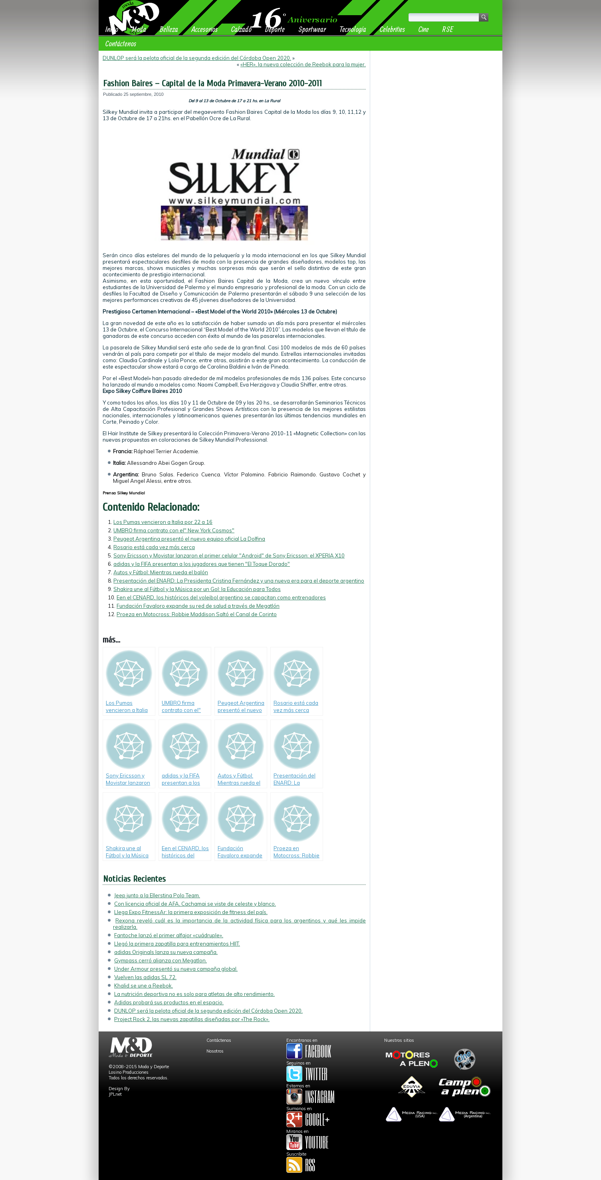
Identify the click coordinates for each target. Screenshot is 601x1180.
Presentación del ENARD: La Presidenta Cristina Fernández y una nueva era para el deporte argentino (238, 580)
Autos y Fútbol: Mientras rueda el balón (160, 572)
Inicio (111, 29)
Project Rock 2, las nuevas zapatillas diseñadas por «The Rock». (192, 1019)
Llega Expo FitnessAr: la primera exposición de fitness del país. (191, 912)
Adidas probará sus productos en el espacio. (169, 1002)
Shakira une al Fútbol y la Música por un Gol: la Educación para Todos (197, 589)
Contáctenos (120, 43)
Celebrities (392, 29)
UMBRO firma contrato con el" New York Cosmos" (173, 530)
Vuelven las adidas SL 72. (145, 977)
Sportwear (312, 29)
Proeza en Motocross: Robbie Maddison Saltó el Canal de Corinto (197, 614)
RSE (447, 29)
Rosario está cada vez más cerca (154, 547)
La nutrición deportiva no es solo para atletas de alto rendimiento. (194, 994)
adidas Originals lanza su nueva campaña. (166, 952)
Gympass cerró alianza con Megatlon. (160, 960)
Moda (139, 29)
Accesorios (205, 29)
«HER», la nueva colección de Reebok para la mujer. (303, 64)
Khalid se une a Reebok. (143, 985)
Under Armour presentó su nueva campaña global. (176, 969)
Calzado (241, 29)
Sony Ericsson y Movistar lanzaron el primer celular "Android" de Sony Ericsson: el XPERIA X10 (229, 555)
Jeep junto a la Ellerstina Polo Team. (157, 895)
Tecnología (352, 29)
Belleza (169, 29)
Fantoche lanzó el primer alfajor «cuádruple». (168, 935)
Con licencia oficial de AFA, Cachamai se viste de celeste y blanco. (195, 903)
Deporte (275, 29)
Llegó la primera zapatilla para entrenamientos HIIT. (177, 943)
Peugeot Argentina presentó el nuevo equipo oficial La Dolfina (189, 538)
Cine (424, 29)
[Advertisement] (436, 105)
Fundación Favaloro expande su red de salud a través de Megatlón (198, 606)
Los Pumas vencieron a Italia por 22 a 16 (162, 522)
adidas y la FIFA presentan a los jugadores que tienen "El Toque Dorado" (201, 564)
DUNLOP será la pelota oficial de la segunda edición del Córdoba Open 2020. (197, 58)
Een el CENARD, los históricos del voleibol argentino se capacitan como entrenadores (221, 597)
